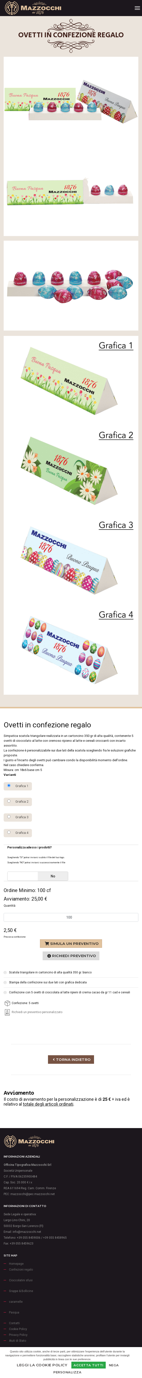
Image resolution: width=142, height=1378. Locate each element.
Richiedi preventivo (71, 955)
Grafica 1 (17, 786)
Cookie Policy (18, 1329)
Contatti (14, 1323)
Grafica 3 (17, 817)
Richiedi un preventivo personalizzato (33, 1012)
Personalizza (67, 1372)
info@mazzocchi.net (27, 1232)
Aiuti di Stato (17, 1340)
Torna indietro (72, 1059)
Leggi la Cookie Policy (42, 1365)
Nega (114, 1365)
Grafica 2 (17, 801)
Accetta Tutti (89, 1365)
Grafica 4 (17, 833)
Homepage (16, 1263)
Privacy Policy (18, 1335)
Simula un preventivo (72, 943)
